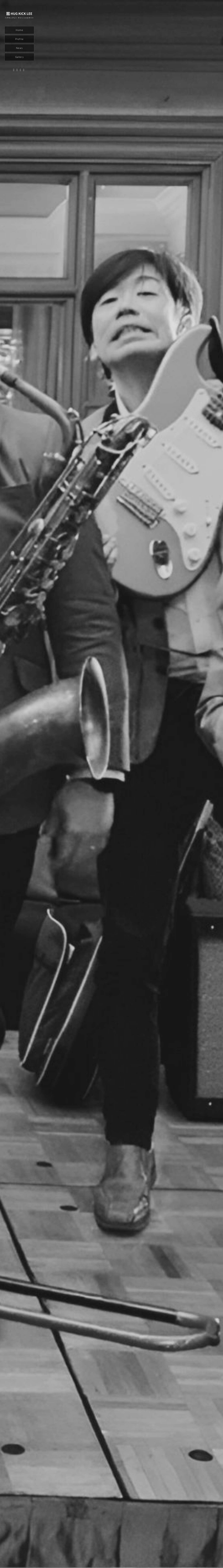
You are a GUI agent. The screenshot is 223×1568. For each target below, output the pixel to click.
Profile (19, 39)
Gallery (19, 56)
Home (19, 30)
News (19, 47)
